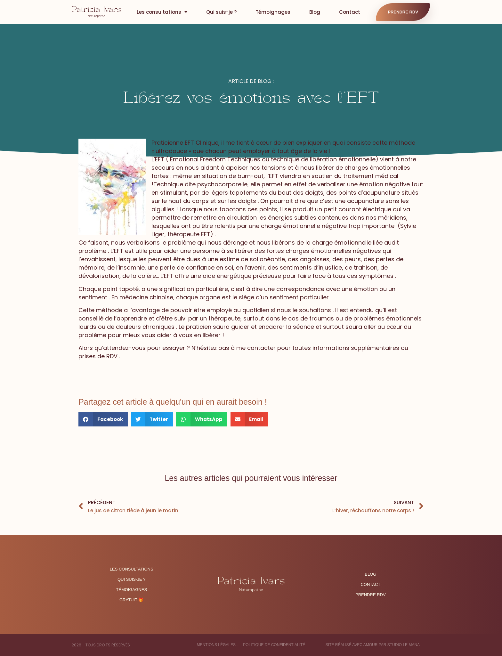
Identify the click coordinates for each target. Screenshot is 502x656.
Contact (349, 12)
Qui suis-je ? (221, 12)
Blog (314, 12)
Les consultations (162, 12)
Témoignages (272, 12)
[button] (103, 419)
